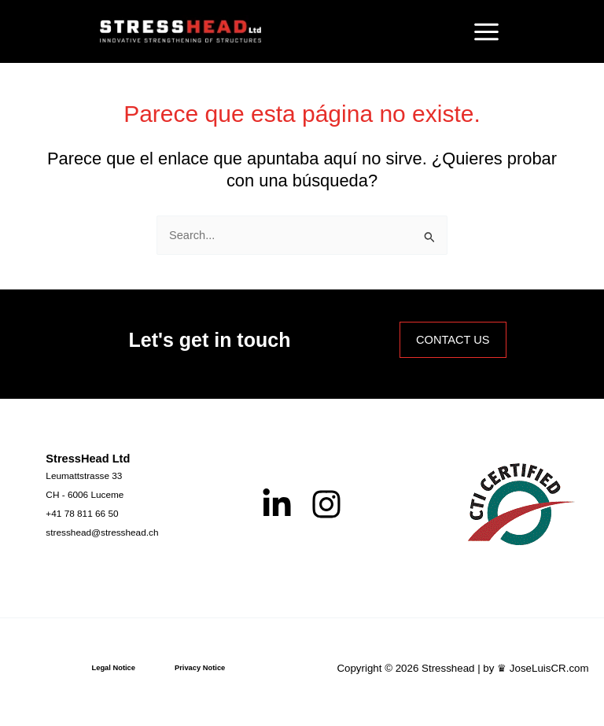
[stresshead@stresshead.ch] (102, 532)
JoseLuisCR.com (549, 668)
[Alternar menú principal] (486, 32)
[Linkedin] (277, 504)
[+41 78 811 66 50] (82, 513)
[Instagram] (326, 504)
